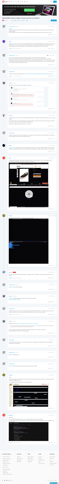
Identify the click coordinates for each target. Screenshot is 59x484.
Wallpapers (19, 460)
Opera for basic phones (7, 474)
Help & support (31, 456)
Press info (52, 458)
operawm (10, 272)
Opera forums (30, 460)
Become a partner (53, 463)
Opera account (20, 458)
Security (40, 456)
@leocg (16, 352)
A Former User (11, 26)
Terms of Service (42, 463)
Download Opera (30, 10)
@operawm (11, 298)
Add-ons (18, 456)
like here (24, 419)
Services (19, 454)
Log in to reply (53, 20)
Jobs (51, 460)
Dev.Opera (30, 461)
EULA (40, 461)
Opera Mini (5, 470)
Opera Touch (5, 472)
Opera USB (5, 465)
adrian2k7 (11, 375)
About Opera (52, 456)
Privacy (40, 458)
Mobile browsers (5, 467)
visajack (10, 296)
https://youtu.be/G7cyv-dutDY (14, 299)
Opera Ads (19, 461)
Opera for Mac (6, 460)
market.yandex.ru (12, 147)
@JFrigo (16, 55)
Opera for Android (6, 469)
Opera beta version (6, 463)
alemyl (10, 158)
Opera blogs (30, 458)
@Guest (14, 321)
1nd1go (10, 145)
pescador (10, 115)
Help (29, 454)
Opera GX (5, 20)
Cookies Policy (41, 460)
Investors (51, 461)
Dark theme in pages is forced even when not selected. (27, 323)
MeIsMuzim (11, 415)
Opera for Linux (6, 461)
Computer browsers (6, 456)
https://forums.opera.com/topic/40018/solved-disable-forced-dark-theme (38, 73)
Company (52, 454)
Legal (40, 454)
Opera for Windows (6, 458)
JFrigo (10, 41)
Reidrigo (10, 215)
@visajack (17, 26)
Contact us (52, 464)
